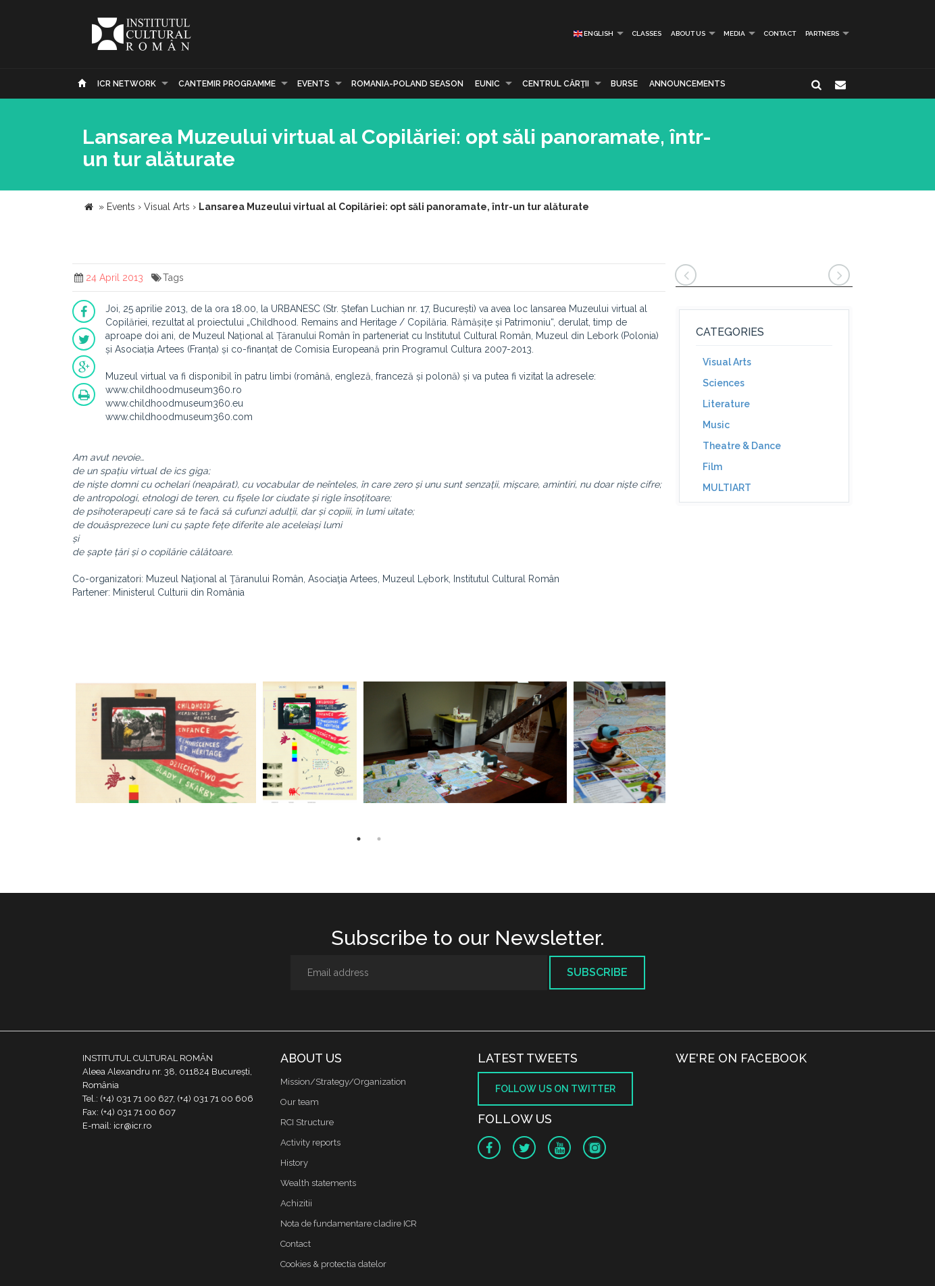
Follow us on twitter (555, 1088)
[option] (165, 743)
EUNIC (487, 83)
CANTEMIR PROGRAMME (227, 83)
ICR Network (126, 83)
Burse (624, 83)
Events (313, 83)
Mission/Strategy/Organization (343, 1082)
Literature (726, 403)
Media (734, 33)
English (593, 33)
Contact (779, 33)
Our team (299, 1102)
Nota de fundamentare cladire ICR (348, 1223)
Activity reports (310, 1142)
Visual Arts (727, 362)
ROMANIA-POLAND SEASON (407, 83)
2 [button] (379, 839)
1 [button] (358, 839)
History (294, 1163)
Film (712, 466)
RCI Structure (307, 1122)
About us (688, 33)
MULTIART (727, 487)
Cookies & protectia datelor (333, 1264)
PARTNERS (822, 33)
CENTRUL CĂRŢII (555, 83)
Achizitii (296, 1203)
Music (716, 424)
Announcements (687, 83)
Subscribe (597, 972)
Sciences (723, 383)
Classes (646, 33)
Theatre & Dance (742, 445)
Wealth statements (318, 1183)
